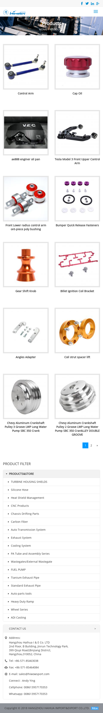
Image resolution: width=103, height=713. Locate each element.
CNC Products (17, 505)
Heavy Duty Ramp (20, 601)
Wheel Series (17, 609)
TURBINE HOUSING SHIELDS (26, 481)
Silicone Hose (17, 489)
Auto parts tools (19, 593)
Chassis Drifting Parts (22, 513)
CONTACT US (17, 628)
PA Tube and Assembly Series (28, 553)
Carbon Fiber (17, 521)
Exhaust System (18, 537)
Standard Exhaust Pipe (23, 585)
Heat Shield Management (25, 497)
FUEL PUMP (16, 569)
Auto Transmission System (26, 529)
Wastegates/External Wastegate (29, 561)
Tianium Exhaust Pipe (22, 577)
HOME (43, 29)
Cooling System (18, 545)
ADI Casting (16, 617)
